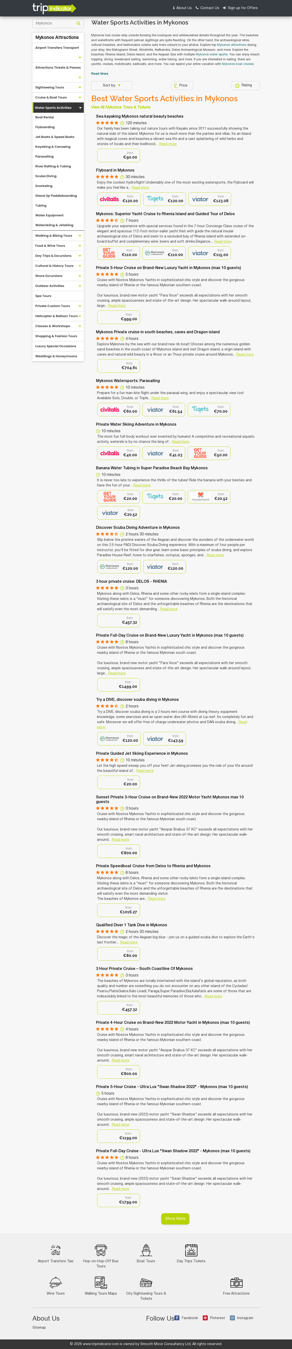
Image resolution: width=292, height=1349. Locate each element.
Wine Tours (56, 1285)
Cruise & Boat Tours (51, 97)
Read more (168, 144)
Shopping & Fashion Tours (56, 336)
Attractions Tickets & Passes (58, 67)
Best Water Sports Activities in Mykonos (164, 98)
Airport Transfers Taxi (55, 1253)
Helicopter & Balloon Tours (56, 316)
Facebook (186, 1318)
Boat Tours (146, 1253)
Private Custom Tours (52, 306)
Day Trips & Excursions (53, 255)
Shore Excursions (49, 275)
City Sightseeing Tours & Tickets (146, 1288)
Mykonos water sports (211, 54)
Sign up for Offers (240, 8)
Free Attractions (236, 1285)
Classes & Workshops (52, 326)
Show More (175, 1219)
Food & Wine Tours (50, 245)
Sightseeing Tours (49, 87)
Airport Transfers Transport (57, 47)
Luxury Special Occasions (55, 346)
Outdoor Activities (50, 286)
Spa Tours (43, 296)
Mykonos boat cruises (238, 64)
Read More (99, 74)
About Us (182, 8)
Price (180, 85)
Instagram (241, 1318)
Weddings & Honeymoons (56, 356)
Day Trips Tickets (191, 1253)
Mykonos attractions (231, 45)
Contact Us (207, 8)
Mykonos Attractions (57, 38)
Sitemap (39, 1327)
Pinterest (214, 1318)
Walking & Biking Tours (53, 235)
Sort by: (110, 85)
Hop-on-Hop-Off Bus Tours (101, 1256)
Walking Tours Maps (101, 1285)
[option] (118, 155)
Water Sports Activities (53, 107)
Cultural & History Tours (54, 265)
